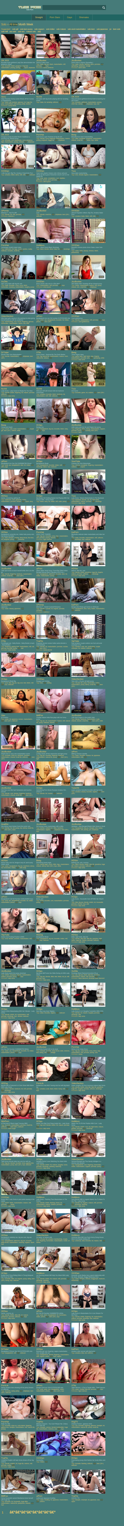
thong (7, 1280)
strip (39, 31)
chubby (82, 1389)
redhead (4, 251)
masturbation (5, 67)
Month (22, 24)
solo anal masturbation (77, 29)
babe (41, 64)
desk (61, 1051)
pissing (12, 67)
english (12, 1463)
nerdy (13, 1391)
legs (2, 142)
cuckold (47, 608)
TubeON (75, 788)
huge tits (29, 102)
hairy (55, 249)
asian (45, 178)
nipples (95, 792)
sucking (87, 430)
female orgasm (84, 175)
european (82, 138)
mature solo (31, 31)
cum (57, 178)
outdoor (90, 392)
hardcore (59, 394)
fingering (52, 138)
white (96, 140)
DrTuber (5, 352)
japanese (17, 608)
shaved (28, 104)
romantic (10, 251)
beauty (86, 251)
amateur (7, 175)
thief (27, 323)
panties (25, 249)
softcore (55, 102)
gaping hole (15, 646)
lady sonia (81, 359)
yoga (6, 467)
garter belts (79, 356)
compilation (51, 178)
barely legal (44, 864)
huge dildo (24, 1501)
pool (49, 180)
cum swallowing (16, 140)
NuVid (39, 97)
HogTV (74, 1422)
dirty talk (83, 938)
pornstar (39, 66)
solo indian (50, 29)
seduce (46, 358)
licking (88, 429)
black (51, 64)
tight (37, 759)
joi (110, 29)
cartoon (48, 1427)
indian (67, 320)
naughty (27, 287)
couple (98, 646)
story (31, 501)
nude (60, 501)
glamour (20, 102)
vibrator (20, 1016)
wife (2, 467)
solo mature (61, 29)
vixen (14, 830)
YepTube (5, 935)
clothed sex (49, 828)
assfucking (91, 646)
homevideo (4, 287)
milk (24, 175)
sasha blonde (47, 650)
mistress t (11, 216)
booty (42, 900)
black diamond (83, 978)
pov (90, 830)
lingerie (96, 356)
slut (24, 323)
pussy (32, 287)
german (31, 322)
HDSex (4, 496)
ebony (32, 866)
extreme (66, 1051)
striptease (32, 67)
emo (76, 175)
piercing (3, 648)
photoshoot (75, 252)
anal (41, 178)
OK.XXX (5, 60)
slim (78, 287)
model (20, 249)
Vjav (3, 715)
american (78, 1241)
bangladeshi (51, 320)
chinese (91, 251)
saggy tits (51, 140)
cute (11, 429)
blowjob (10, 538)
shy (21, 828)
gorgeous (19, 66)
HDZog (39, 935)
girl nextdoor (13, 102)
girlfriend (84, 102)
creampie (74, 648)
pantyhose (4, 1317)
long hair (25, 66)
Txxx (73, 171)
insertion (26, 755)
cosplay (16, 538)
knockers (97, 975)
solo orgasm (39, 29)
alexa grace (47, 181)
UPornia (5, 211)
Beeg (73, 135)
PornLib (39, 1083)
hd (25, 102)
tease (88, 140)
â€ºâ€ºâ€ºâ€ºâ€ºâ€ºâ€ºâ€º (32, 1512)
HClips (39, 425)
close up (14, 755)
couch (7, 429)
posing (18, 67)
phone (38, 322)
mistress (51, 1429)
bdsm (7, 1089)
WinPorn (5, 1121)
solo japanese (102, 29)
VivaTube (75, 461)
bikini (77, 864)
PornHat (40, 135)
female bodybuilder (58, 1427)
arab (6, 465)
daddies (62, 178)
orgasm (102, 429)
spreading (74, 66)
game (83, 392)
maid (14, 429)
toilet (101, 721)
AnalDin (4, 824)
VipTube (75, 641)
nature (20, 323)
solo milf (4, 31)
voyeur (83, 467)
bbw (6, 538)
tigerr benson (47, 539)
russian (65, 646)
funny (60, 1089)
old (33, 646)
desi (22, 465)
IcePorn (75, 532)
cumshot (16, 938)
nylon (92, 64)
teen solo (116, 29)
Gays (69, 17)
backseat (78, 500)
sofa (88, 358)
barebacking (9, 322)
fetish (13, 66)
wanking (52, 1166)
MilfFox (39, 715)
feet (25, 683)
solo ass (21, 31)
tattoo (45, 467)
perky (17, 1391)
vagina (59, 1356)
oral (55, 1429)
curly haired (84, 1051)
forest (57, 1203)
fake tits (91, 864)
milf (64, 64)
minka (80, 1054)
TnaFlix (39, 641)
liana (79, 432)
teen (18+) (65, 214)
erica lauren (47, 287)
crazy (17, 285)
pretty (23, 104)
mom (66, 356)
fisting (41, 1052)
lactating (49, 102)
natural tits (39, 358)
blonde (81, 64)
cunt (15, 322)
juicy (2, 104)
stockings (67, 249)
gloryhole (19, 500)
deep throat (23, 538)
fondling (47, 1500)
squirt (26, 67)
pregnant (44, 140)
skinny (80, 104)
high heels (86, 356)
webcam (32, 175)
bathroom (8, 249)
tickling (49, 683)
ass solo (12, 31)
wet (98, 104)
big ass (46, 64)
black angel (12, 1128)
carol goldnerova (83, 322)
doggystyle (94, 1279)
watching (58, 1166)
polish (47, 1356)
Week (29, 24)
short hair (74, 104)
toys (47, 66)
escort (19, 322)
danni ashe (82, 67)
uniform (13, 430)
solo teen (91, 29)
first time (30, 538)
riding (29, 1279)
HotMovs (40, 245)
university (21, 539)
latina (17, 175)
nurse (65, 1165)
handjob (12, 1427)
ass (45, 320)
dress (51, 249)
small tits (80, 140)
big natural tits (44, 356)
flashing (87, 64)
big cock (20, 683)
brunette (7, 66)
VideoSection (7, 316)
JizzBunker (41, 60)
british (77, 285)
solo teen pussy (26, 29)
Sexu (3, 97)
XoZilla (4, 281)
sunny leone (12, 105)
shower (18, 501)
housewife (99, 902)
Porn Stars (55, 17)
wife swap (23, 868)
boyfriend (26, 866)
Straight (39, 17)
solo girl (15, 29)
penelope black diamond (96, 978)
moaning (21, 1242)
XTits (38, 352)
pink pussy (17, 104)
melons (26, 1463)
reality (30, 249)
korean (45, 180)
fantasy (16, 793)
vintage (88, 66)
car (88, 500)
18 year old (78, 683)
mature (67, 138)
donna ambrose (48, 67)
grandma (88, 572)
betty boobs (12, 650)
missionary (74, 1280)
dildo (76, 138)
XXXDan (5, 171)
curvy (24, 140)
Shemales (84, 17)
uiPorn (39, 316)
